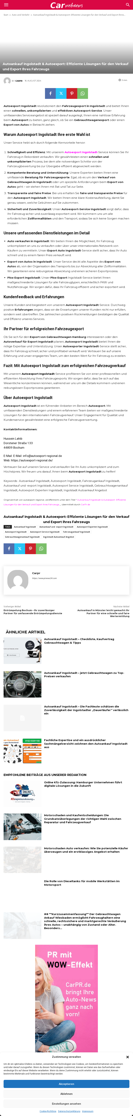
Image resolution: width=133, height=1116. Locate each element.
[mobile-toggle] (6, 5)
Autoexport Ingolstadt (16, 531)
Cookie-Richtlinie (48, 1111)
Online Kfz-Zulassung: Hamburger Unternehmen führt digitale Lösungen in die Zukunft (83, 784)
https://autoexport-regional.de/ (32, 460)
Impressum (87, 1111)
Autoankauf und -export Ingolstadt (56, 526)
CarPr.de (85, 504)
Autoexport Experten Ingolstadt (92, 526)
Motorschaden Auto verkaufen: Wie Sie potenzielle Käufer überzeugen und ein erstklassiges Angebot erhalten (86, 850)
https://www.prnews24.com (44, 578)
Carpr (18, 81)
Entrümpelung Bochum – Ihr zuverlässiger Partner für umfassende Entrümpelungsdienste (33, 612)
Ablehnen (66, 1094)
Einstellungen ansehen (66, 1103)
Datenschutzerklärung (69, 1111)
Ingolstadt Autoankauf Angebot (58, 536)
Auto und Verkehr (21, 14)
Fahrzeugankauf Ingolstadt (76, 531)
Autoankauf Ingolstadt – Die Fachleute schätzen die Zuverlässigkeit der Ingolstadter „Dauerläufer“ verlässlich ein (86, 710)
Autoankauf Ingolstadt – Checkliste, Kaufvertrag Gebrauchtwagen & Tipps (79, 640)
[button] (127, 1057)
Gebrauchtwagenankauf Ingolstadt (22, 536)
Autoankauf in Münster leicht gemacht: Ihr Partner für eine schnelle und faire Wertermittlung (103, 613)
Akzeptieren (66, 1084)
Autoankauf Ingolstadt (25, 526)
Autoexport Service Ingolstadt (45, 531)
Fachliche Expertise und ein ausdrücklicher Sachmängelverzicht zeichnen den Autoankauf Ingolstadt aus (85, 743)
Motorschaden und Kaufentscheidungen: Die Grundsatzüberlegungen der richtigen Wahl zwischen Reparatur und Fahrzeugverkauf (82, 818)
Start (6, 14)
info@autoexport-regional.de (42, 456)
